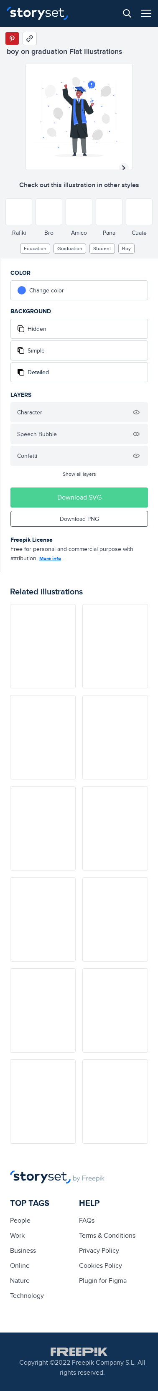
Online (20, 1265)
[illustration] (43, 646)
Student (102, 248)
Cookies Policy (100, 1265)
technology (27, 1295)
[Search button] (127, 13)
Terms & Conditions (107, 1235)
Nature (20, 1280)
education (35, 248)
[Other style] (18, 211)
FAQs (86, 1220)
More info (50, 558)
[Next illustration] (124, 168)
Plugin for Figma (103, 1280)
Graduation (69, 248)
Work (17, 1235)
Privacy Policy (99, 1250)
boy (126, 248)
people (20, 1220)
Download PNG (79, 519)
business (23, 1250)
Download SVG (79, 497)
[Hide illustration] (136, 412)
